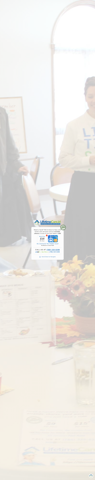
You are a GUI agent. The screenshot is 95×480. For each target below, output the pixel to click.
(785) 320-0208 (54, 252)
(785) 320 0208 (53, 250)
